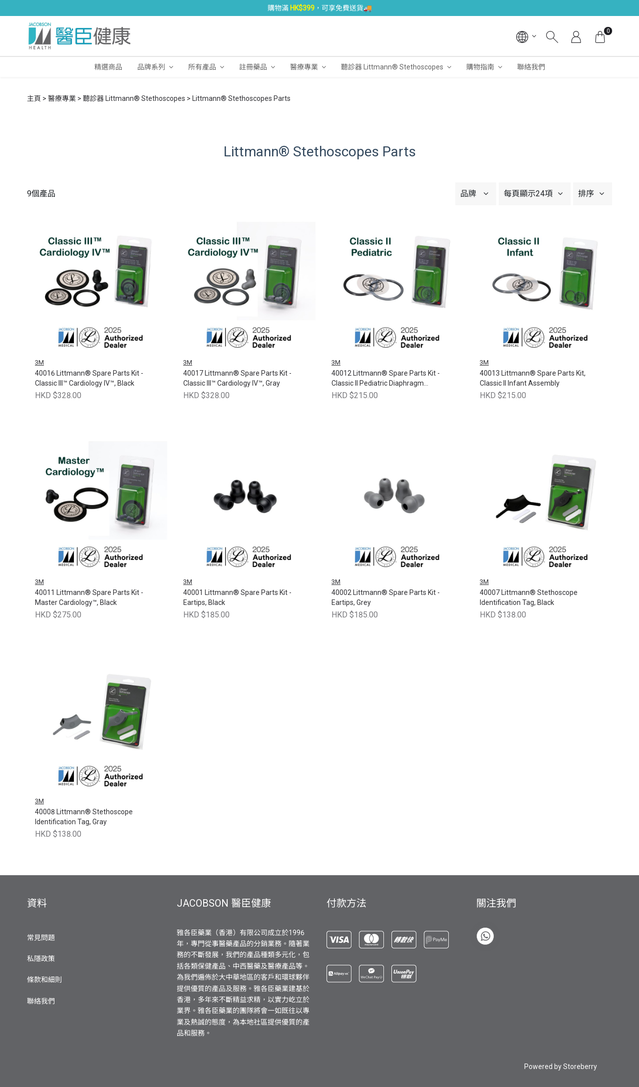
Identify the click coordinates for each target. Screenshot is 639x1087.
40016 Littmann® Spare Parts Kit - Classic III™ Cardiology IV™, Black (89, 378)
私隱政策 (41, 959)
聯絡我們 (531, 67)
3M (39, 362)
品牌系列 (151, 67)
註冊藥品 (253, 67)
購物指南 (480, 67)
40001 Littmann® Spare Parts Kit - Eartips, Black (237, 597)
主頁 (34, 98)
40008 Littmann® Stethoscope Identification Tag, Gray (84, 817)
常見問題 (41, 938)
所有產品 (202, 67)
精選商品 (108, 67)
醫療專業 (304, 67)
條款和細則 (44, 980)
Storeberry (580, 1067)
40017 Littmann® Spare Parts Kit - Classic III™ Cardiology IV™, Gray (237, 378)
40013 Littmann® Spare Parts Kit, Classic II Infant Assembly (533, 378)
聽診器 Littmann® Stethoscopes (392, 67)
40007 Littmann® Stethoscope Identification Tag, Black (529, 597)
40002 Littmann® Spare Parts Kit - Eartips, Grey (385, 597)
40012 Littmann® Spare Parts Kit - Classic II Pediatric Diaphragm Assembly (385, 379)
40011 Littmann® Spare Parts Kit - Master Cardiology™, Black (89, 597)
